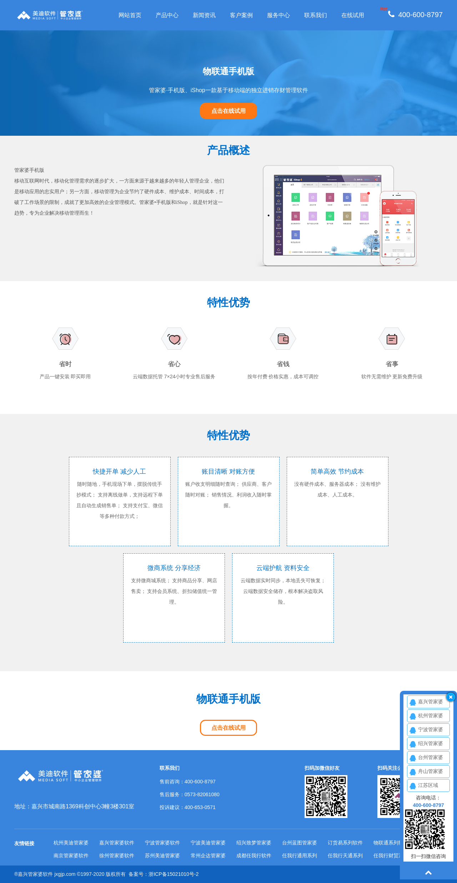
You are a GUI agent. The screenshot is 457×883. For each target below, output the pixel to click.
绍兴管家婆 (430, 743)
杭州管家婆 (430, 715)
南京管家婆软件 (71, 855)
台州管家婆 (430, 757)
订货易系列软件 (345, 842)
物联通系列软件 (390, 842)
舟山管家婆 (430, 771)
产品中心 (167, 15)
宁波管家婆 (430, 729)
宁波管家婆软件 (162, 842)
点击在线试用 (228, 111)
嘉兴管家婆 (430, 701)
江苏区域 (428, 785)
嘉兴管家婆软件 (116, 842)
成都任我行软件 (253, 855)
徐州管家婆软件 (116, 855)
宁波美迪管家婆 (208, 842)
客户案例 (241, 15)
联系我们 (315, 15)
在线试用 (352, 15)
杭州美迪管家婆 (71, 842)
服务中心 (278, 15)
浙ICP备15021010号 (171, 874)
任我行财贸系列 (390, 855)
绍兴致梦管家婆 (253, 842)
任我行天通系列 (345, 855)
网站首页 (130, 15)
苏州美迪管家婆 (162, 855)
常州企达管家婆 (208, 855)
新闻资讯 (204, 15)
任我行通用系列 (299, 855)
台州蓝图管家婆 (299, 842)
